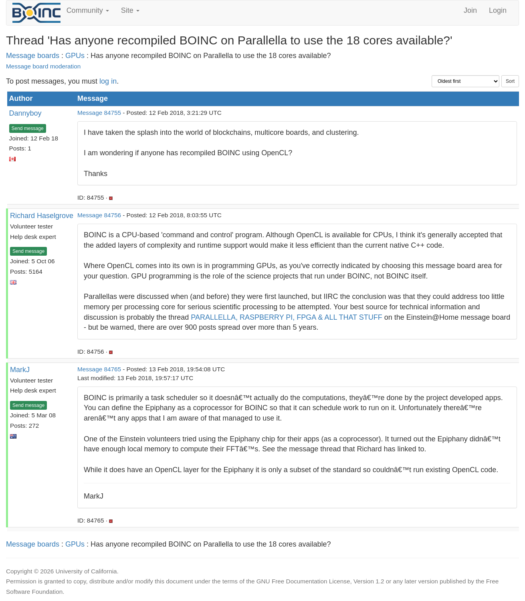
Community (88, 10)
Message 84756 (99, 215)
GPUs (75, 56)
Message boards (32, 56)
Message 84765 (99, 369)
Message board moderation (43, 66)
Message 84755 (99, 112)
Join (470, 10)
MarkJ (20, 370)
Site (130, 10)
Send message (28, 128)
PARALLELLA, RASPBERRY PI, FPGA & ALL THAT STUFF (286, 317)
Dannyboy (25, 113)
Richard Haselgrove (41, 216)
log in (108, 81)
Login (498, 10)
